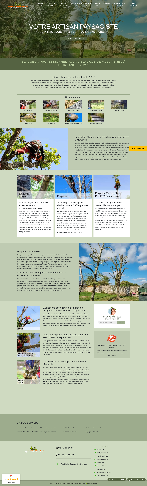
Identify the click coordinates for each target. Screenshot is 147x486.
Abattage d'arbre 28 (51, 4)
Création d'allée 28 (133, 4)
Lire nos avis (11, 482)
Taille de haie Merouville (70, 432)
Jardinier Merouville (68, 428)
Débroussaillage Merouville (48, 428)
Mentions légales (76, 483)
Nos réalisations (73, 39)
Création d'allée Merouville (25, 428)
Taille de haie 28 (88, 4)
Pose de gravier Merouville (48, 432)
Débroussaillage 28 (76, 4)
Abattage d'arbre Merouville (94, 428)
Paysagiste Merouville (92, 432)
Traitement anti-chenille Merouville (27, 432)
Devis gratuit (138, 148)
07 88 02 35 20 (136, 479)
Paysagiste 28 (106, 4)
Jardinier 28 (97, 4)
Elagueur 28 (41, 4)
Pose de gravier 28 (63, 4)
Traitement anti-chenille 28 (119, 4)
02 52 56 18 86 (116, 479)
